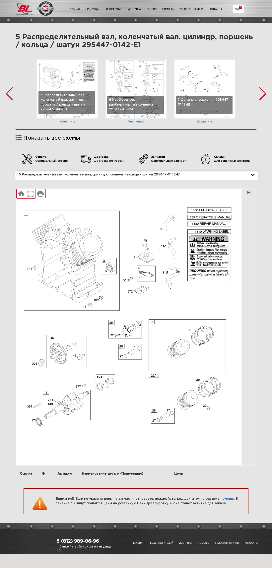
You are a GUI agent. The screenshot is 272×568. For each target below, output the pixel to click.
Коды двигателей (161, 543)
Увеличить (67, 121)
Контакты (215, 9)
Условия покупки (191, 9)
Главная (74, 9)
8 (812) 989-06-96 (77, 541)
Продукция (93, 9)
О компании (114, 9)
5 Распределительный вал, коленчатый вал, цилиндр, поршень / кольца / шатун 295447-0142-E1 (137, 174)
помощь (227, 498)
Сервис (152, 9)
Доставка (134, 9)
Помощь (167, 9)
